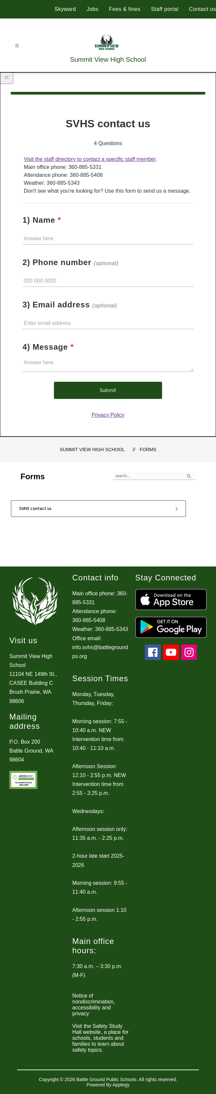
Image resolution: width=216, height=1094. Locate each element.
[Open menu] (17, 46)
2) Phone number (70, 262)
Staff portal (164, 9)
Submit (108, 390)
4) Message (48, 346)
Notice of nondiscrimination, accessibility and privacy (93, 1004)
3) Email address (69, 304)
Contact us (202, 9)
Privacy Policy (108, 415)
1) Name (41, 219)
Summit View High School (92, 449)
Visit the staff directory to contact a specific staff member (89, 159)
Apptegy (120, 1084)
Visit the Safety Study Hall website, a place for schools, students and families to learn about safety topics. (100, 1038)
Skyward (65, 9)
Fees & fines (124, 9)
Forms (148, 449)
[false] (154, 476)
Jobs (93, 9)
